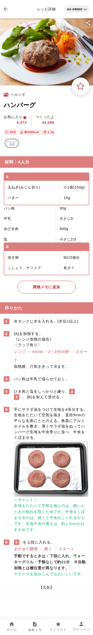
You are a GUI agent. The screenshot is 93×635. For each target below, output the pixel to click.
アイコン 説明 (11, 143)
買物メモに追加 (47, 287)
